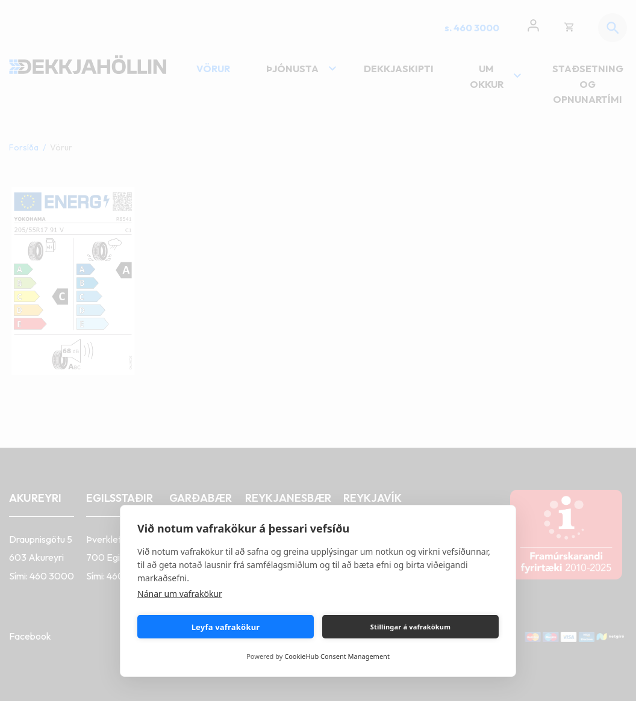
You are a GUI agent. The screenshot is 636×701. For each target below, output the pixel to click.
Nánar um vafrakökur (179, 593)
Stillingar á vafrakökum (410, 626)
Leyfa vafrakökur (226, 627)
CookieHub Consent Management (337, 656)
